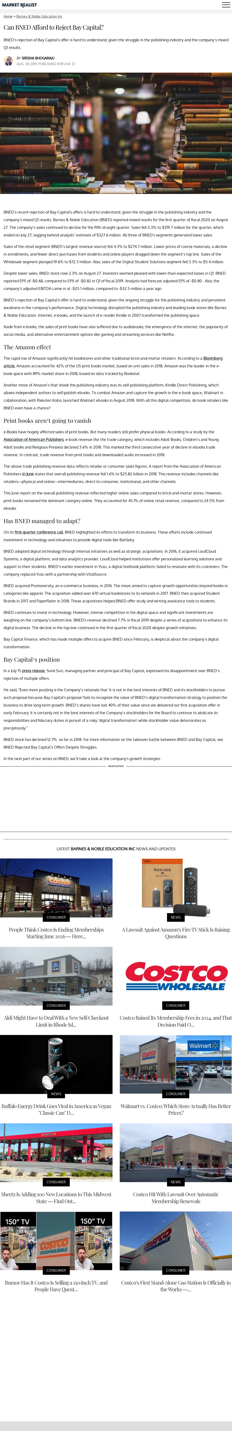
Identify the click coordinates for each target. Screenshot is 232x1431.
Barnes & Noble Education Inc (39, 16)
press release (33, 670)
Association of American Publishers (34, 439)
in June (28, 474)
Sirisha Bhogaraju (38, 58)
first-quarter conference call (39, 532)
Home (8, 16)
